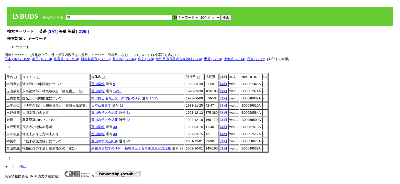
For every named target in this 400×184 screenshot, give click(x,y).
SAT (52, 31)
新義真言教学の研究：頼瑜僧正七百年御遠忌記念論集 (131, 148)
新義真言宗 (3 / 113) (96, 59)
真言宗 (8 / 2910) (66, 59)
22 (128, 120)
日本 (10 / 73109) (17, 59)
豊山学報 (98, 84)
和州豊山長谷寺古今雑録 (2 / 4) (179, 59)
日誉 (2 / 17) (256, 59)
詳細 (223, 84)
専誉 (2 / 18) (213, 59)
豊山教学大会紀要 (104, 112)
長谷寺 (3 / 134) (124, 59)
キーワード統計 (16, 166)
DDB (83, 31)
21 (128, 112)
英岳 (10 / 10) (42, 59)
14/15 (117, 91)
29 (128, 141)
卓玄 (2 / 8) (146, 59)
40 (115, 127)
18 (121, 105)
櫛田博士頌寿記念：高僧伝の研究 (116, 98)
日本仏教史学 (101, 105)
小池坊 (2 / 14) (234, 59)
